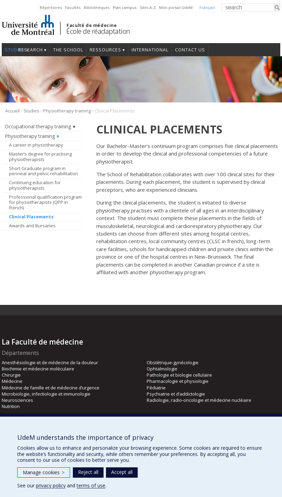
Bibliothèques (96, 7)
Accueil (12, 111)
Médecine (12, 381)
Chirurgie (11, 375)
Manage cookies (44, 472)
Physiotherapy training (67, 111)
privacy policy (51, 485)
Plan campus (124, 7)
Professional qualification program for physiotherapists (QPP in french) (45, 202)
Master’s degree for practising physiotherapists (40, 156)
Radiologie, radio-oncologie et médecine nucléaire (199, 400)
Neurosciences (17, 400)
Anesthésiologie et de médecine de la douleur (50, 362)
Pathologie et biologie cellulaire (179, 375)
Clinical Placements (31, 216)
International (150, 50)
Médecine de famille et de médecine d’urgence (50, 388)
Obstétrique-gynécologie (172, 362)
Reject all (88, 472)
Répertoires (51, 7)
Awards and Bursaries (32, 225)
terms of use (91, 485)
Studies (8, 50)
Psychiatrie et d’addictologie (176, 394)
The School (68, 50)
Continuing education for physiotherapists (35, 185)
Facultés (72, 7)
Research (30, 50)
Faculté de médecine (92, 25)
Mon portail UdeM (176, 7)
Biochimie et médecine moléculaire (38, 369)
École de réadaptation (98, 31)
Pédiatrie (156, 388)
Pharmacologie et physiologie (177, 381)
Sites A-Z (148, 7)
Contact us (190, 50)
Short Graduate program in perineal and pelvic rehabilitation (43, 171)
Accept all (122, 472)
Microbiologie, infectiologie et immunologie (46, 394)
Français (207, 7)
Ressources (105, 50)
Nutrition (11, 406)
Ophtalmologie (162, 369)
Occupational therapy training (38, 126)
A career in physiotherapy (36, 145)
